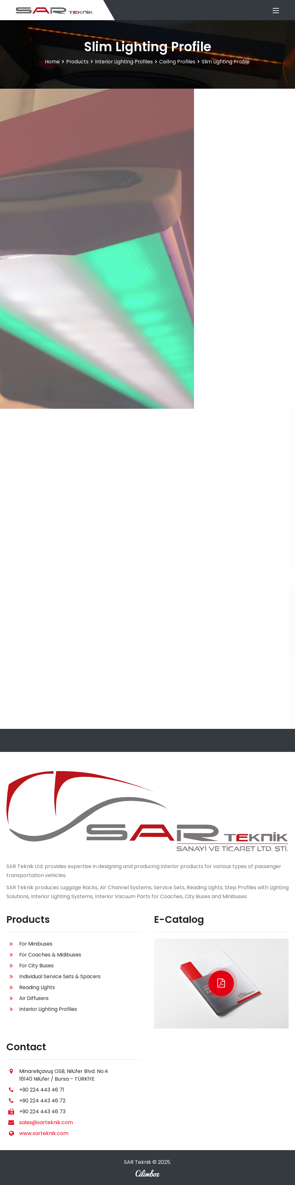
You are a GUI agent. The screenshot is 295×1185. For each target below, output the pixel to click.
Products (76, 61)
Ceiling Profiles (177, 61)
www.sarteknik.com (43, 1133)
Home (51, 61)
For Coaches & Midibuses (50, 954)
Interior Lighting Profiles (123, 61)
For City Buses (36, 965)
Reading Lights (37, 987)
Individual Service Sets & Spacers (60, 976)
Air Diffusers (34, 998)
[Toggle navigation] (276, 11)
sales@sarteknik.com (46, 1122)
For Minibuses (36, 943)
